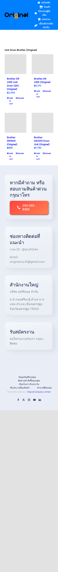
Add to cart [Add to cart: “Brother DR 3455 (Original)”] (38, 94)
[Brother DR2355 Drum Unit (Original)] (42, 123)
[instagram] (29, 400)
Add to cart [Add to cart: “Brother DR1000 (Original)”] (11, 156)
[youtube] (34, 400)
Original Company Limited (38, 392)
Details (21, 98)
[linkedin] (40, 400)
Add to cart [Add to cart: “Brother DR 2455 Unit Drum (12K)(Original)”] (11, 101)
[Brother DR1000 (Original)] (15, 123)
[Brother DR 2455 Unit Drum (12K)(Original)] (15, 64)
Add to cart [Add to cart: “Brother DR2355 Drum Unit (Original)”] (38, 156)
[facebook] (18, 400)
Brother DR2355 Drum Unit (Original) (41, 141)
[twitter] (23, 400)
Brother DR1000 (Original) (12, 141)
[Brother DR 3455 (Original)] (42, 64)
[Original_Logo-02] (16, 13)
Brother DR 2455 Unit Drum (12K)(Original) (13, 84)
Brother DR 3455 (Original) (42, 80)
